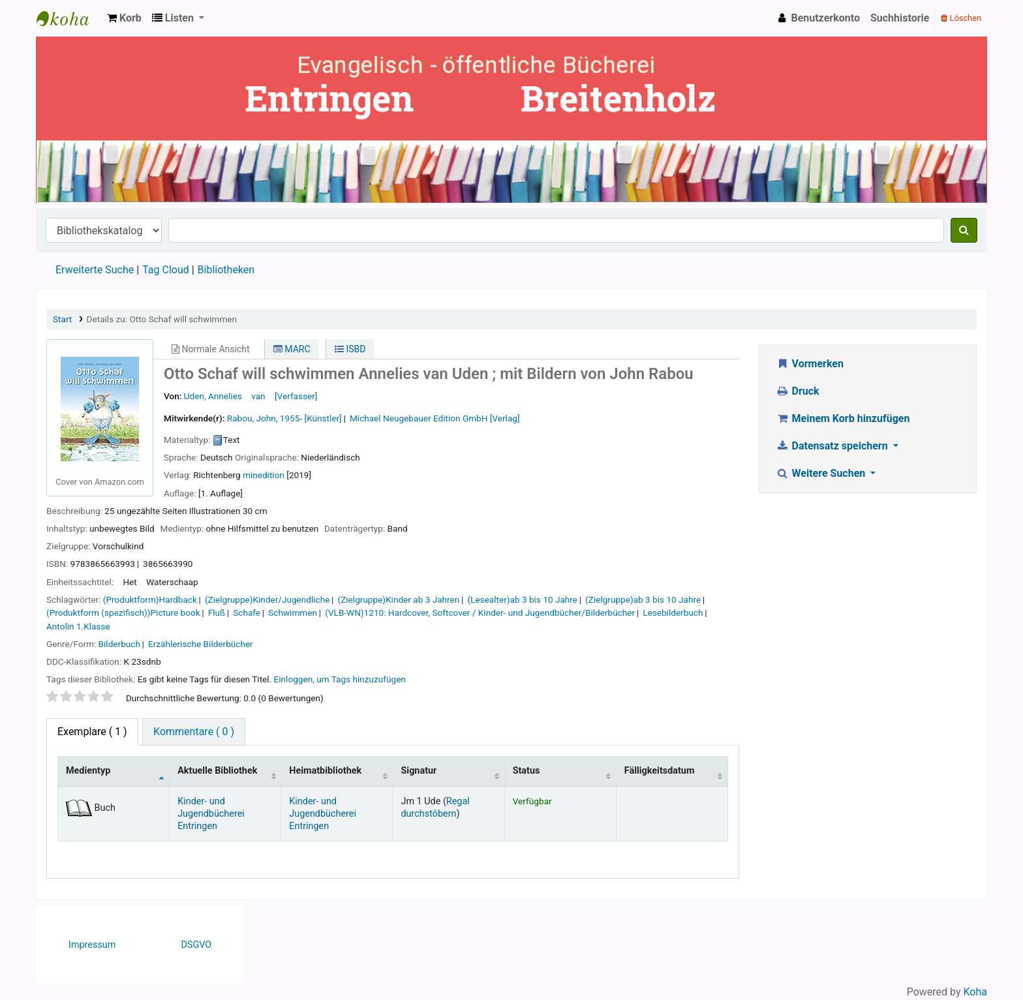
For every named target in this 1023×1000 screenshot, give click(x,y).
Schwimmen (292, 612)
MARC (292, 349)
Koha (975, 992)
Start (62, 319)
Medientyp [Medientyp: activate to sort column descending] (88, 770)
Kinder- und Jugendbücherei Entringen (211, 814)
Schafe (246, 612)
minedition (263, 475)
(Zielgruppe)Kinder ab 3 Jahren (399, 599)
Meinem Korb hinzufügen (842, 418)
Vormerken (810, 363)
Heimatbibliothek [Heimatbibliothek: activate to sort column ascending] (325, 770)
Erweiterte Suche (94, 270)
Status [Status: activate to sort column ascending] (526, 770)
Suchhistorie (900, 18)
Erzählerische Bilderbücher (200, 644)
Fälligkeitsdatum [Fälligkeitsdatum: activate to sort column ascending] (659, 770)
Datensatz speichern (833, 446)
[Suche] (964, 230)
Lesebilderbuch (673, 612)
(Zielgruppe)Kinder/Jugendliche (267, 599)
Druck (797, 391)
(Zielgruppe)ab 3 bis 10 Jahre (643, 599)
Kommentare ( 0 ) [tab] (193, 731)
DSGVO (196, 944)
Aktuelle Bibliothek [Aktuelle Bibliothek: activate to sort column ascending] (217, 770)
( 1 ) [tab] (92, 731)
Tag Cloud (165, 270)
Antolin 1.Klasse (78, 626)
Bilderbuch (119, 644)
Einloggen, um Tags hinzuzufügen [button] (340, 679)
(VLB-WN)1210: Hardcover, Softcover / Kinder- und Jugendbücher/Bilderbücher (480, 612)
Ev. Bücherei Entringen (69, 18)
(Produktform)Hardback (150, 599)
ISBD (350, 349)
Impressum (92, 944)
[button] (124, 18)
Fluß (216, 612)
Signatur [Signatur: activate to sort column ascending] (418, 770)
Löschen (961, 18)
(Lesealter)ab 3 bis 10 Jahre (522, 599)
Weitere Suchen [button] (822, 473)
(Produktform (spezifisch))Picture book (123, 612)
